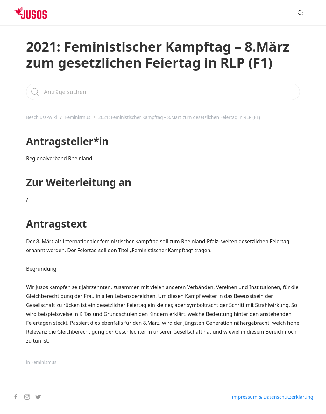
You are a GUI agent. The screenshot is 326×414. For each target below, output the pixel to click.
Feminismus (77, 117)
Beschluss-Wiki (41, 117)
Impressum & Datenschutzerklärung (272, 397)
